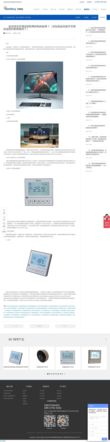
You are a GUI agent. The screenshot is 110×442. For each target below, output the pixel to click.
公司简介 (59, 390)
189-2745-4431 (100, 2)
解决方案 (53, 9)
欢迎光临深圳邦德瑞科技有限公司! (12, 2)
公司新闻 (86, 17)
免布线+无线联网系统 (9, 396)
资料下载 (78, 9)
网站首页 (36, 9)
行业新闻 (77, 17)
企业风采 (59, 396)
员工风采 (94, 17)
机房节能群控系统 (8, 398)
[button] (47, 374)
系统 (24, 393)
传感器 (24, 401)
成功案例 (61, 9)
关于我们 (95, 9)
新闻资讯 (86, 9)
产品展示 (45, 9)
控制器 (24, 398)
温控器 (24, 390)
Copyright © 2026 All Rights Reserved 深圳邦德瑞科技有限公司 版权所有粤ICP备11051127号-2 (54, 437)
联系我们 (89, 2)
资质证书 (59, 398)
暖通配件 (25, 396)
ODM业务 (104, 9)
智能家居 (25, 403)
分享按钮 (3, 441)
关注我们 (82, 2)
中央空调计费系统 (8, 390)
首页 (17, 17)
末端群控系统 (7, 393)
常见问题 (28, 17)
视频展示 (70, 9)
